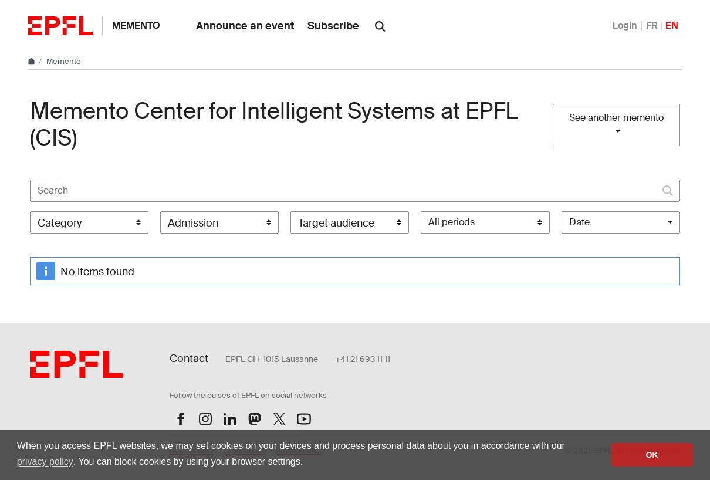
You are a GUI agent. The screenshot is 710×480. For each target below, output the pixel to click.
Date (579, 222)
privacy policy (45, 462)
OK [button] (651, 454)
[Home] (32, 61)
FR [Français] (652, 25)
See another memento (616, 117)
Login (625, 25)
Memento (136, 25)
